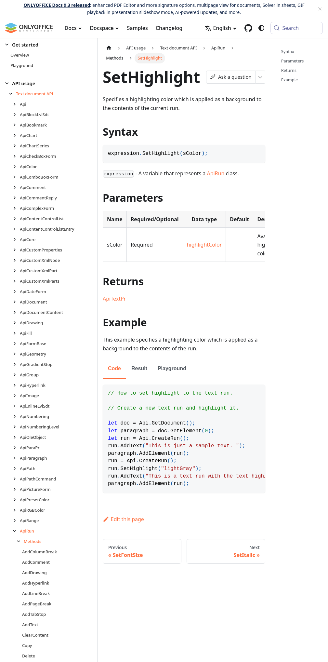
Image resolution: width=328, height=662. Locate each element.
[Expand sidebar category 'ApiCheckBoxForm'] (16, 156)
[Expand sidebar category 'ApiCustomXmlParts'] (16, 281)
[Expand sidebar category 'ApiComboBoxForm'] (16, 177)
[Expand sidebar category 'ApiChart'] (16, 135)
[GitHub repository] (248, 28)
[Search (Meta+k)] (296, 28)
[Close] (320, 9)
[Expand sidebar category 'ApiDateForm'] (16, 291)
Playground (172, 368)
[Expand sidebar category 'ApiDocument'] (16, 301)
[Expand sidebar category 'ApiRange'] (16, 520)
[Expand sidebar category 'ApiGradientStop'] (16, 364)
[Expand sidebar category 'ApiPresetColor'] (16, 499)
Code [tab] (114, 368)
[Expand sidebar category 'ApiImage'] (16, 395)
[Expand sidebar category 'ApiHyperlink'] (16, 385)
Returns (288, 70)
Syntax (287, 51)
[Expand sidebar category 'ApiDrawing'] (16, 322)
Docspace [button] (101, 28)
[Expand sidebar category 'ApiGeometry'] (16, 353)
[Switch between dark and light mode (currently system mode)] (261, 28)
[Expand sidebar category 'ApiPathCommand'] (16, 478)
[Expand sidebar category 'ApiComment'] (16, 187)
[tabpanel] (184, 439)
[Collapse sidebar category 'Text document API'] (12, 93)
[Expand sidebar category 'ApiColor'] (16, 166)
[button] (45, 44)
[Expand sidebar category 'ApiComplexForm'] (16, 208)
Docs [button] (71, 28)
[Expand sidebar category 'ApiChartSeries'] (16, 145)
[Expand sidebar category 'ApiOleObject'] (16, 437)
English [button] (218, 28)
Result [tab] (139, 368)
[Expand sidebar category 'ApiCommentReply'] (16, 197)
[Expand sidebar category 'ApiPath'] (16, 468)
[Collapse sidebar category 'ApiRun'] (16, 530)
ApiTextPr (114, 298)
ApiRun (216, 173)
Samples (137, 28)
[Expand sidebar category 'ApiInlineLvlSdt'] (16, 406)
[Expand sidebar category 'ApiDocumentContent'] (16, 312)
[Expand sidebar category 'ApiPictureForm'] (16, 489)
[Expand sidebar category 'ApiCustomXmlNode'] (16, 260)
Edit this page (123, 519)
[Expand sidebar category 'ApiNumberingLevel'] (16, 426)
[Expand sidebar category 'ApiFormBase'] (16, 343)
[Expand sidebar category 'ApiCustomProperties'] (16, 249)
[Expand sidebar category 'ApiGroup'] (16, 374)
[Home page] (109, 48)
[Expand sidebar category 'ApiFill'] (16, 333)
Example (289, 80)
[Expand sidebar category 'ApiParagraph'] (16, 458)
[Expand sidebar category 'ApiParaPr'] (16, 447)
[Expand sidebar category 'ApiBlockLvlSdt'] (16, 114)
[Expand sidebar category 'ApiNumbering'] (16, 416)
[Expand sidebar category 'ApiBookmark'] (16, 124)
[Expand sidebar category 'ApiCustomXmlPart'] (16, 270)
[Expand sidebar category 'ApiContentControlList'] (16, 218)
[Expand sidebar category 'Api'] (16, 104)
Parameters (292, 61)
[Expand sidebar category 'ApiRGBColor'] (16, 510)
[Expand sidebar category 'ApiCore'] (16, 239)
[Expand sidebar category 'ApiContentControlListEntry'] (16, 229)
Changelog (169, 28)
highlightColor (204, 244)
